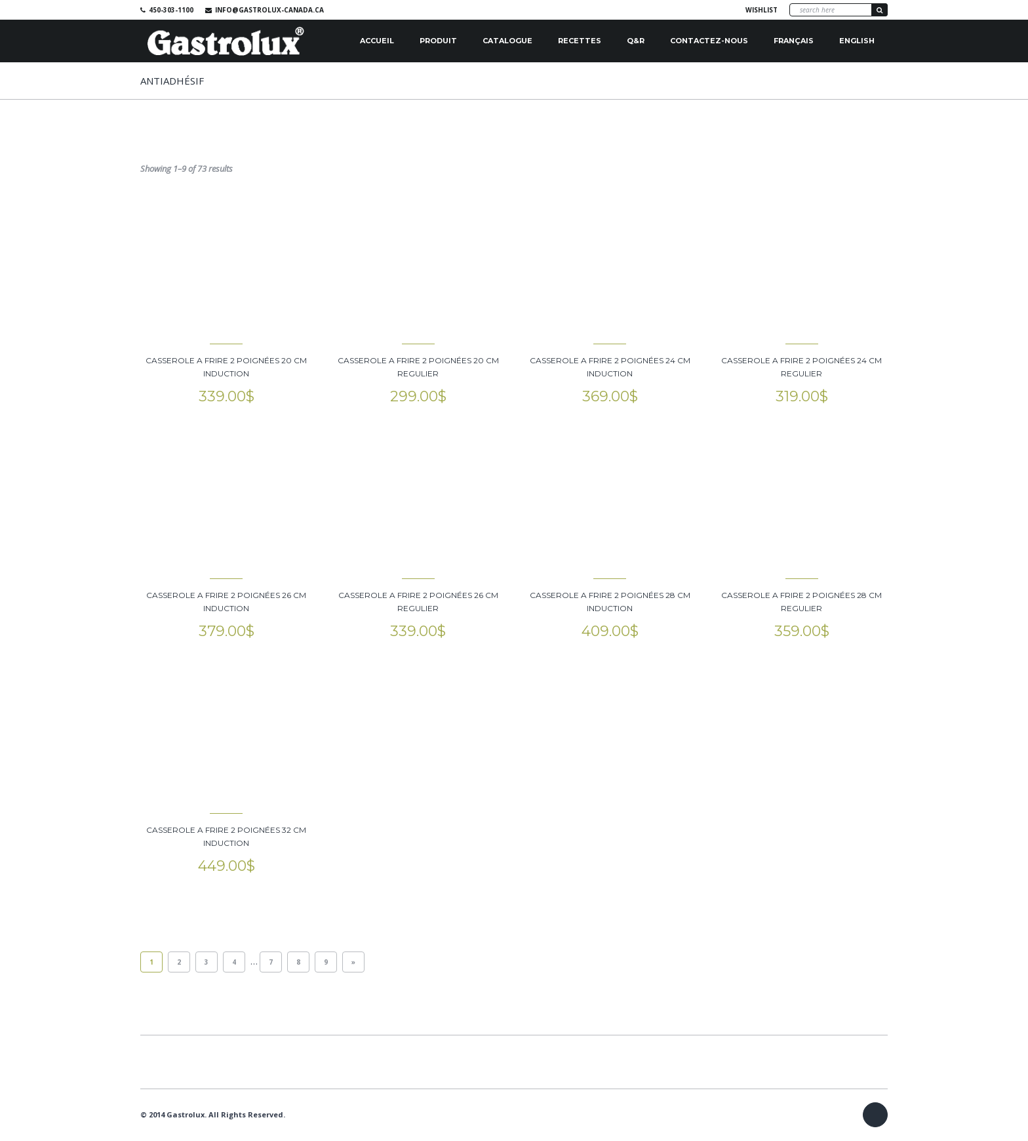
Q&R (635, 40)
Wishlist (761, 9)
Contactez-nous (709, 40)
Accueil (377, 40)
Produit (438, 40)
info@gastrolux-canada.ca (269, 9)
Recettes (579, 40)
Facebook (718, 10)
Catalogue (507, 40)
